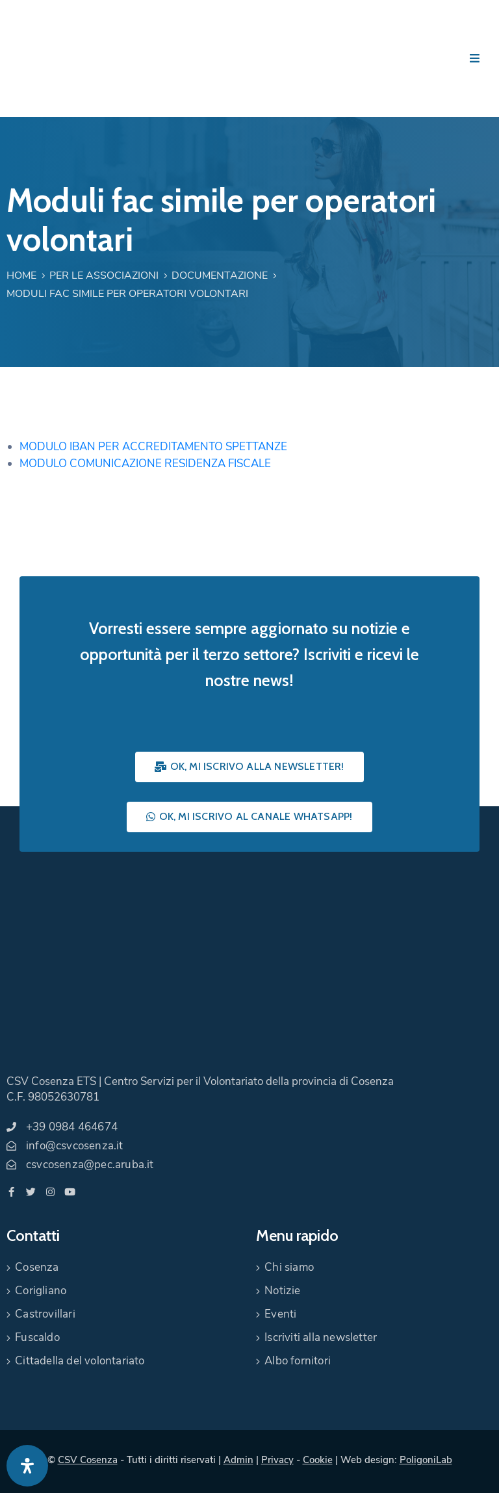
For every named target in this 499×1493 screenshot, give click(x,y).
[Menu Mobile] (474, 59)
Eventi (280, 1314)
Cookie (318, 1459)
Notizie (282, 1290)
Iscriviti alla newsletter (320, 1337)
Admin (238, 1459)
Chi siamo (289, 1267)
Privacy (277, 1459)
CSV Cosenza (88, 1459)
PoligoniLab (426, 1459)
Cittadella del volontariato (79, 1360)
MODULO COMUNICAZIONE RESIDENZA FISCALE (145, 463)
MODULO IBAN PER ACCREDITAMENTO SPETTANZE (153, 446)
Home (21, 275)
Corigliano (40, 1290)
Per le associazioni (104, 275)
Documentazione (220, 275)
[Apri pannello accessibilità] (27, 1466)
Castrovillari (45, 1314)
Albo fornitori (297, 1360)
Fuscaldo (37, 1337)
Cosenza (36, 1267)
